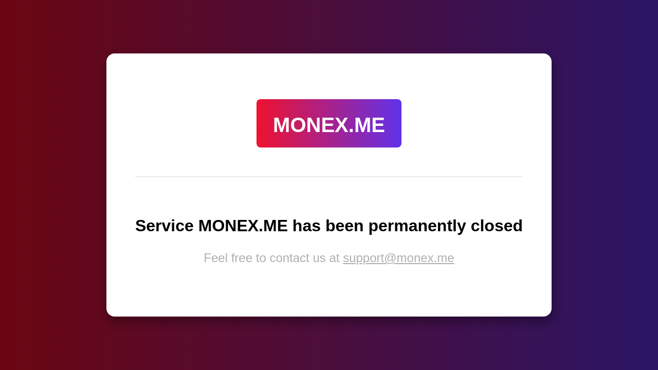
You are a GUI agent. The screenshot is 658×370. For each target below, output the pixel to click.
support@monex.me (398, 258)
